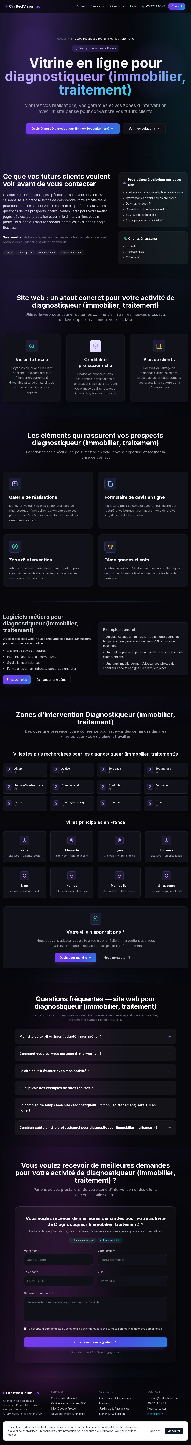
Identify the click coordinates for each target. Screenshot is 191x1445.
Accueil (81, 6)
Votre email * (106, 1250)
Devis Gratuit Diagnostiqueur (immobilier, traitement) (73, 128)
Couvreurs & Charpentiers (115, 1398)
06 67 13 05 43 (153, 6)
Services (98, 6)
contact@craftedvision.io (162, 1398)
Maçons (104, 1403)
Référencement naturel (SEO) (69, 1403)
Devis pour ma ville (76, 957)
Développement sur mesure (68, 1413)
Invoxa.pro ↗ (155, 1413)
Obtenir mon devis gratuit (95, 1342)
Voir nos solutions (144, 128)
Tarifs (133, 6)
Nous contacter (117, 957)
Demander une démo (52, 679)
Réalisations (117, 6)
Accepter (174, 1430)
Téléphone (31, 1272)
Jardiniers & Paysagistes (114, 1408)
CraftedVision (23, 6)
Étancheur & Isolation (112, 1413)
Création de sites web (64, 1398)
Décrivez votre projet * (39, 1293)
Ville (101, 1272)
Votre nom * (32, 1250)
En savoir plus (17, 679)
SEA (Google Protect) (64, 1408)
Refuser (155, 1430)
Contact (176, 6)
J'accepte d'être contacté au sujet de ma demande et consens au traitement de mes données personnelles (95, 1328)
